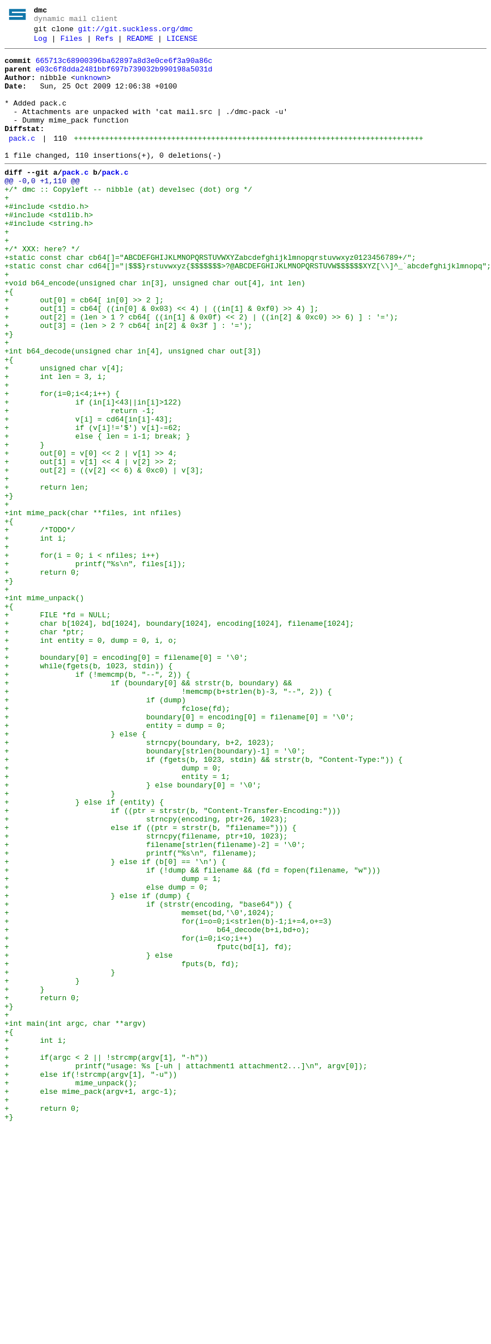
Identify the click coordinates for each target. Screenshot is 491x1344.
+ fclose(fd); (117, 841)
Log (40, 44)
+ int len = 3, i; (55, 443)
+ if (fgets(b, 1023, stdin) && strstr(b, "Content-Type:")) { (204, 903)
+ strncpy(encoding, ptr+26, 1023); (146, 974)
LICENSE (182, 44)
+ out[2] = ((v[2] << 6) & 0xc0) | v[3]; (104, 555)
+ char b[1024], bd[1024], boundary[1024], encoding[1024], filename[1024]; (179, 739)
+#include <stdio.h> (46, 239)
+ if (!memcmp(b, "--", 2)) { (98, 800)
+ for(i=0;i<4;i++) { (62, 463)
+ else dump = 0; (106, 1056)
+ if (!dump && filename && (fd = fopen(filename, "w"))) (192, 1035)
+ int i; (35, 637)
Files (71, 44)
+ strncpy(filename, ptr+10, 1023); (146, 994)
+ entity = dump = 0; (115, 862)
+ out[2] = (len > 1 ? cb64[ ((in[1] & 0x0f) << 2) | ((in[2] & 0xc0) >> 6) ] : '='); (201, 371)
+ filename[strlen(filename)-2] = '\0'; (155, 1005)
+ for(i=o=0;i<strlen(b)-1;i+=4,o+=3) (168, 1097)
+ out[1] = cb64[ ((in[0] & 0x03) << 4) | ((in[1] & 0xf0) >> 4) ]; (162, 361)
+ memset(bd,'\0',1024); (139, 1086)
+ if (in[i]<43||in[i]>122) (93, 474)
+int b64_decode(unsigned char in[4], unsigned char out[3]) (133, 412)
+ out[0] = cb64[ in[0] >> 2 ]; (84, 351)
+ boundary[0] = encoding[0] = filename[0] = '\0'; (126, 780)
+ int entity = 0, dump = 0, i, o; (91, 760)
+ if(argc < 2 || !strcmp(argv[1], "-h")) (106, 1260)
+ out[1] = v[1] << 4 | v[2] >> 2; (91, 545)
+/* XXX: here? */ (42, 290)
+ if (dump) (95, 831)
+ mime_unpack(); (71, 1291)
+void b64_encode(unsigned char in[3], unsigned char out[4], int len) (155, 331)
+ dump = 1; (113, 1045)
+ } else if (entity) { (84, 954)
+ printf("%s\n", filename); (131, 1015)
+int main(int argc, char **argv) (75, 1219)
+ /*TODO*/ (40, 627)
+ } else (88, 1137)
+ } (24, 525)
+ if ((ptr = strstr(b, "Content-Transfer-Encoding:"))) (173, 964)
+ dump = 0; (113, 913)
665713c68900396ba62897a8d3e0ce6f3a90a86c (124, 67)
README (139, 44)
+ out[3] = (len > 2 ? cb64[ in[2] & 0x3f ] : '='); (128, 382)
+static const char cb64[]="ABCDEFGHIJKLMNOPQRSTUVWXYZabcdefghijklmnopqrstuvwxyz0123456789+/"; (210, 300)
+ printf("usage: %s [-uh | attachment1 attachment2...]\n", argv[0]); (186, 1270)
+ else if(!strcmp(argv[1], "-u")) (91, 1280)
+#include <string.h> (49, 259)
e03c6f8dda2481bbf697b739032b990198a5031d (124, 78)
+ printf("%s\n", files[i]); (95, 668)
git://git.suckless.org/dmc (135, 32)
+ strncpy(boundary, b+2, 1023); (139, 882)
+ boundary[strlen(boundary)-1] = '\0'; (155, 892)
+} (9, 392)
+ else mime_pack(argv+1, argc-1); (91, 1301)
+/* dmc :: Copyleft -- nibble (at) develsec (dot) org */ (128, 218)
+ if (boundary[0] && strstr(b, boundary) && (148, 811)
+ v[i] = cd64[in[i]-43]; (88, 494)
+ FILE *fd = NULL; (58, 729)
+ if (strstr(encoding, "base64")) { (148, 1076)
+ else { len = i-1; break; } (98, 514)
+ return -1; (80, 484)
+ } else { (75, 872)
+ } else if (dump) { (98, 1066)
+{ (9, 341)
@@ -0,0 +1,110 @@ (42, 208)
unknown (91, 88)
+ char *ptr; (44, 749)
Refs (104, 44)
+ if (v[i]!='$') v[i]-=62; (93, 504)
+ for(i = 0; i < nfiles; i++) (82, 657)
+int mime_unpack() (44, 708)
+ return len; (46, 576)
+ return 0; (42, 678)
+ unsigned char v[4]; (64, 433)
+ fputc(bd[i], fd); (148, 1127)
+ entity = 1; (117, 923)
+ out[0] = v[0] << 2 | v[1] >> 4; (91, 535)
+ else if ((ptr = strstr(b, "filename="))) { (151, 984)
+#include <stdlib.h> (49, 249)
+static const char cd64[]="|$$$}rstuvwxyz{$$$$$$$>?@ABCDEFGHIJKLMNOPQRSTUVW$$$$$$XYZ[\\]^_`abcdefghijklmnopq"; (248, 310)
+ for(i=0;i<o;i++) (128, 1117)
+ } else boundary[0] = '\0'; (133, 933)
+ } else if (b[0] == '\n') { (115, 1025)
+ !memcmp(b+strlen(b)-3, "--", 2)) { (168, 821)
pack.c (22, 160)
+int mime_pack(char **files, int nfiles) (93, 606)
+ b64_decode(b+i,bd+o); (157, 1107)
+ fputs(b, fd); (124, 1148)
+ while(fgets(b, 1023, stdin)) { (88, 790)
